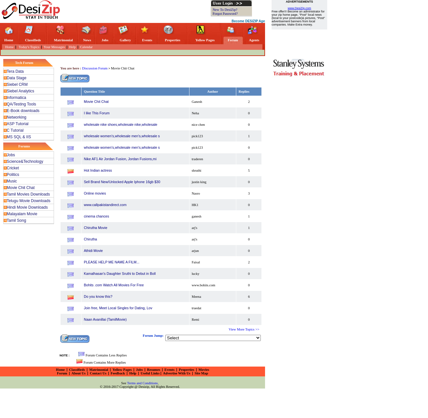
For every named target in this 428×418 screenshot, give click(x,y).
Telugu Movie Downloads (28, 201)
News (87, 40)
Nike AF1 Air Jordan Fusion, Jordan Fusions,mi (120, 159)
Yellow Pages (205, 40)
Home (8, 40)
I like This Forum (97, 113)
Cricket (13, 168)
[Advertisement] (137, 10)
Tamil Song (16, 220)
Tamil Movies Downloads (28, 194)
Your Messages (54, 47)
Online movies (95, 193)
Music (12, 181)
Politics (13, 174)
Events (147, 40)
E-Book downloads (23, 110)
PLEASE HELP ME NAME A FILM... (111, 262)
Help (72, 47)
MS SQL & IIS (19, 137)
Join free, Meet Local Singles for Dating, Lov (118, 308)
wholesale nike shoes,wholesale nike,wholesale (120, 124)
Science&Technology (25, 161)
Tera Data (15, 71)
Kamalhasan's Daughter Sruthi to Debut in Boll (119, 274)
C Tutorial (15, 130)
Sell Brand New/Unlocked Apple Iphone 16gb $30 (122, 182)
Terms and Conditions (142, 383)
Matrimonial (63, 40)
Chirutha (90, 239)
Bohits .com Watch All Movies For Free (114, 285)
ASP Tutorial (17, 124)
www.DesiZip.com (299, 8)
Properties (172, 40)
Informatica (16, 97)
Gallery (125, 40)
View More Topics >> (244, 329)
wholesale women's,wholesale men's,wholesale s (122, 136)
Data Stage (17, 78)
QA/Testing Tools (21, 104)
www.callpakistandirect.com (105, 205)
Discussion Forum (95, 68)
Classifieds (33, 40)
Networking (17, 117)
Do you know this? (98, 296)
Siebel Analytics (20, 91)
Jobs (104, 40)
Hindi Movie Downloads (27, 207)
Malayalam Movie (22, 214)
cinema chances (96, 216)
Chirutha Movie (95, 228)
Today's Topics (29, 47)
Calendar (86, 47)
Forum (233, 40)
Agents (254, 40)
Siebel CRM (17, 84)
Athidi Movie (93, 251)
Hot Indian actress (98, 170)
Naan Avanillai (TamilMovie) (105, 319)
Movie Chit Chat (21, 187)
